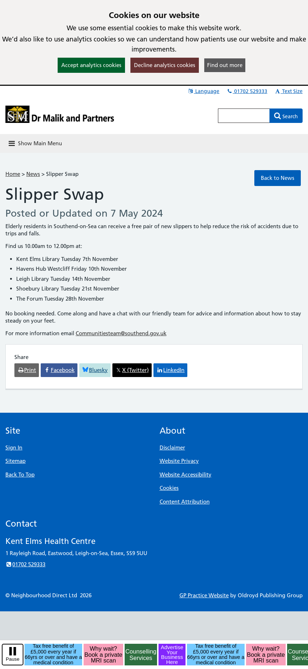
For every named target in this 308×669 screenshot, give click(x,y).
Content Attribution (185, 501)
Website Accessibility (185, 474)
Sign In (13, 447)
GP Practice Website (204, 595)
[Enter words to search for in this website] (244, 115)
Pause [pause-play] (12, 659)
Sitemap (15, 460)
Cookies (169, 487)
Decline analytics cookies (164, 65)
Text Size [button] (288, 91)
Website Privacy (179, 460)
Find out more (224, 65)
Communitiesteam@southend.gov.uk (121, 333)
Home (12, 173)
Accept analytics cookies (91, 65)
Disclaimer (172, 447)
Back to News (277, 177)
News (33, 173)
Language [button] (203, 91)
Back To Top (20, 474)
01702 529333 (246, 91)
